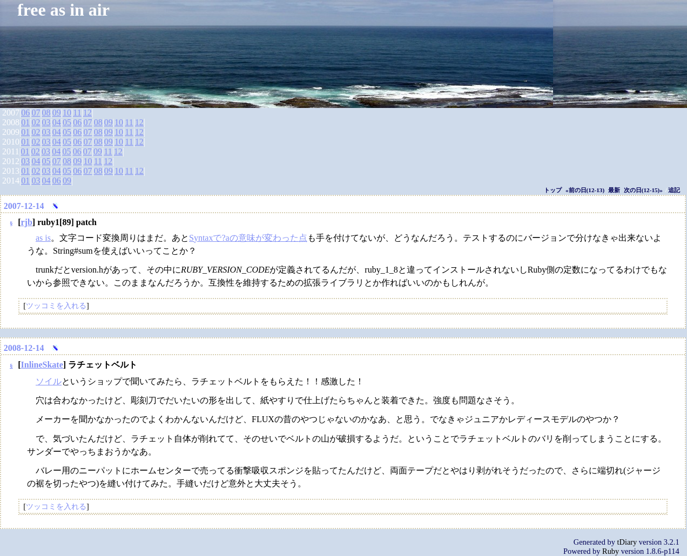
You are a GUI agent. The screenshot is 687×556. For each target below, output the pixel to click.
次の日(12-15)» (643, 190)
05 (67, 122)
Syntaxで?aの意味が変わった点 (248, 237)
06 (25, 112)
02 (35, 122)
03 (46, 122)
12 (87, 112)
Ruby (610, 551)
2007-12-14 (24, 206)
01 (25, 122)
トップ (553, 190)
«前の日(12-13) (584, 190)
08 (46, 112)
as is (43, 237)
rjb (26, 222)
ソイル (49, 381)
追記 (674, 190)
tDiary (627, 542)
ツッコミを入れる (56, 305)
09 (56, 112)
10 (67, 112)
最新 (614, 190)
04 (56, 122)
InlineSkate (42, 364)
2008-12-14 (24, 347)
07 (35, 112)
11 (77, 112)
